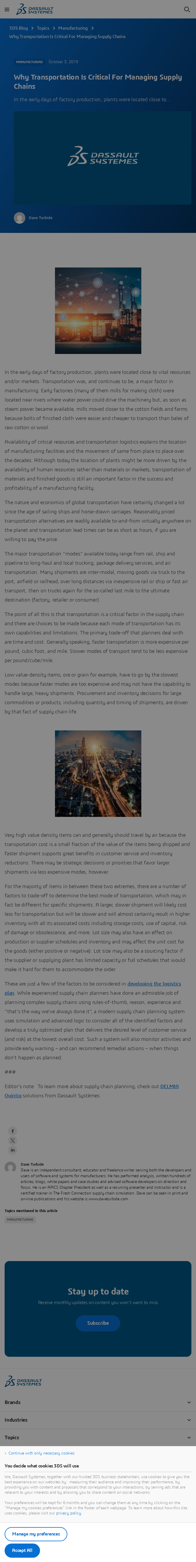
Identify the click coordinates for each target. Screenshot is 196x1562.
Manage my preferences (36, 1534)
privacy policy (68, 1513)
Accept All (22, 1550)
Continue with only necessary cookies (42, 1453)
